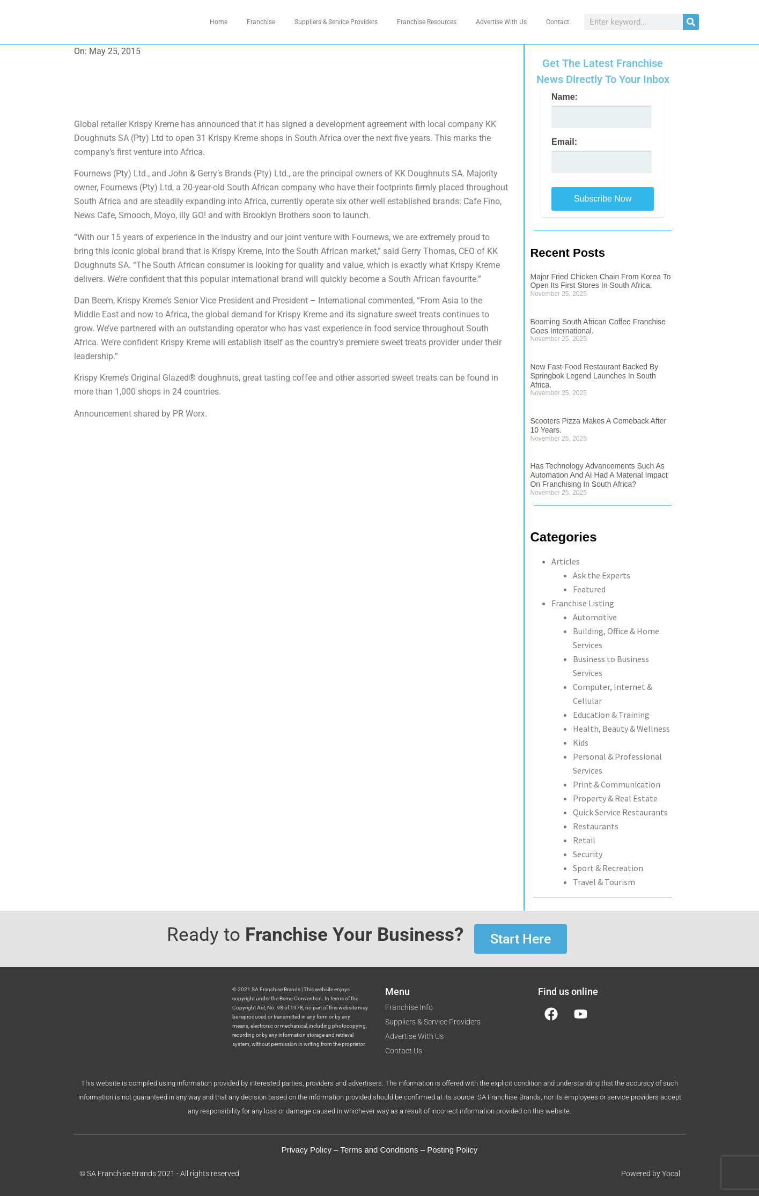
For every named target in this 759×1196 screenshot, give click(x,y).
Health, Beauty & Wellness (621, 728)
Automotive (595, 617)
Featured (589, 589)
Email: (564, 142)
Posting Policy (452, 1149)
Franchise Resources (426, 22)
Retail (584, 840)
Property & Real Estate (615, 798)
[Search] (691, 22)
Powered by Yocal (650, 1173)
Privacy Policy (306, 1149)
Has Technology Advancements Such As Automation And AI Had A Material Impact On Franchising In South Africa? (598, 475)
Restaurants (595, 826)
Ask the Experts (601, 575)
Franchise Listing (582, 603)
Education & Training (611, 714)
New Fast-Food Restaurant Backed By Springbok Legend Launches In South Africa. (594, 375)
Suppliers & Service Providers (336, 22)
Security (587, 854)
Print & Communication (616, 784)
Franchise (261, 22)
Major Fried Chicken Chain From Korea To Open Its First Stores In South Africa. (600, 281)
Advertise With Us (501, 22)
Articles (565, 561)
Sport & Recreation (608, 868)
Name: (564, 97)
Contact (557, 22)
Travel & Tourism (604, 881)
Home (218, 22)
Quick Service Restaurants (620, 812)
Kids (580, 742)
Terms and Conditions (379, 1149)
